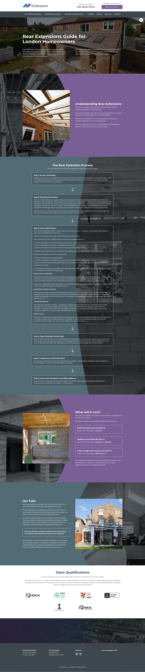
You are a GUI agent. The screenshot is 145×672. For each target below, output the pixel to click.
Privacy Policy (63, 667)
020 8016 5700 (86, 6)
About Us (108, 14)
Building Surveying (52, 14)
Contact (117, 14)
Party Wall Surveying (33, 14)
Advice (99, 14)
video (70, 286)
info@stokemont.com (56, 655)
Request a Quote (112, 7)
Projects (91, 14)
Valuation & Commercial (74, 14)
